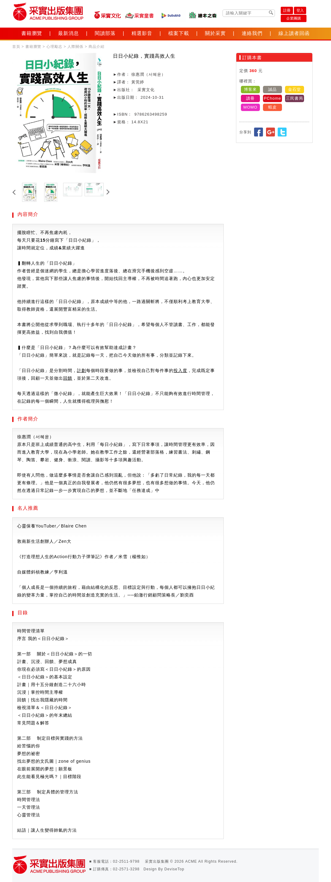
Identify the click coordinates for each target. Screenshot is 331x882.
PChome (272, 98)
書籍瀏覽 (31, 33)
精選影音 (141, 33)
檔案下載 (178, 33)
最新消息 (68, 33)
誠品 (272, 89)
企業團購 (293, 18)
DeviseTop (174, 869)
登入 (300, 10)
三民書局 (294, 98)
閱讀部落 (105, 33)
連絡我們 (252, 33)
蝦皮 (272, 107)
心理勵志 (54, 46)
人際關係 (75, 46)
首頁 (16, 46)
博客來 (250, 89)
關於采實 (215, 33)
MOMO (250, 107)
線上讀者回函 (294, 33)
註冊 (287, 10)
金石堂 (294, 89)
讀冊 (250, 98)
